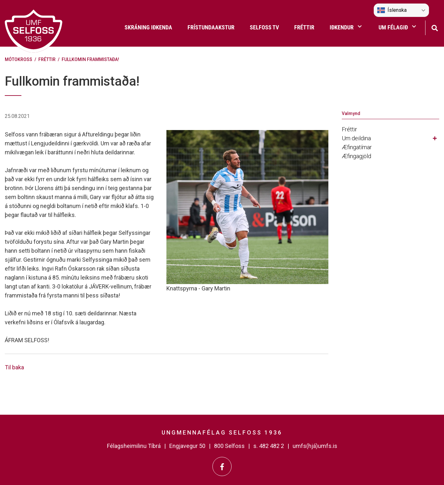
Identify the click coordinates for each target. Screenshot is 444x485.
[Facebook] (222, 466)
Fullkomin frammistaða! (90, 59)
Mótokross (18, 59)
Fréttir (47, 59)
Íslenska (392, 10)
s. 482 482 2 (268, 446)
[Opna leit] (434, 27)
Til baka (14, 367)
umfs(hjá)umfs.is (315, 446)
